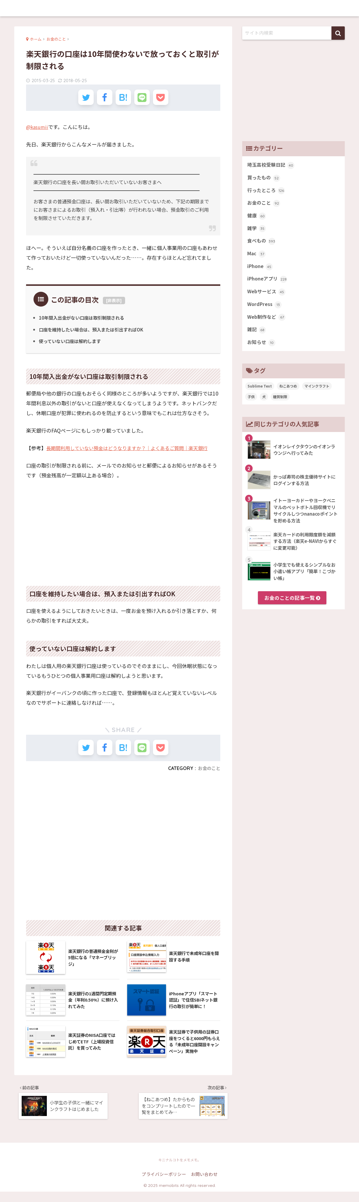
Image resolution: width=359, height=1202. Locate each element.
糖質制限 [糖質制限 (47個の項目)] (280, 405)
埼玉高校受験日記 (272, 165)
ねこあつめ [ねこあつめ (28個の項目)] (288, 394)
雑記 (257, 338)
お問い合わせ (204, 1185)
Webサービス (267, 298)
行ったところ (267, 192)
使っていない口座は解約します (72, 344)
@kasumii (38, 130)
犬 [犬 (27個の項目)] (264, 405)
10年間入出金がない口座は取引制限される (84, 320)
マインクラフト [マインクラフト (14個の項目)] (316, 394)
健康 (257, 218)
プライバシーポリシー (164, 1185)
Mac (257, 258)
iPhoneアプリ (268, 284)
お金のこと (208, 774)
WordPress (265, 311)
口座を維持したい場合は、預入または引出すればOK (94, 332)
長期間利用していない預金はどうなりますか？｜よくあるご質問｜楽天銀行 (131, 451)
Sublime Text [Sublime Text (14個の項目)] (260, 394)
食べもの (262, 245)
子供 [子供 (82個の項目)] (251, 405)
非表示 (114, 304)
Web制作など (267, 325)
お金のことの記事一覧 (292, 606)
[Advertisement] (123, 532)
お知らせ (262, 351)
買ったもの (264, 179)
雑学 (257, 232)
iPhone (260, 271)
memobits (179, 8)
